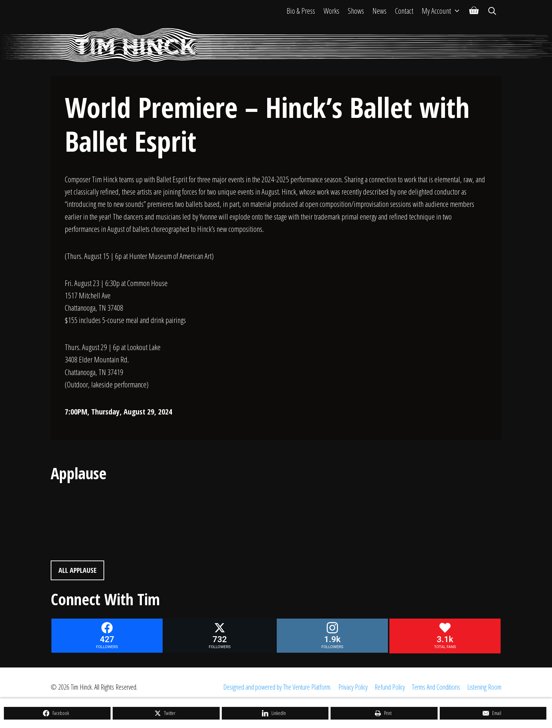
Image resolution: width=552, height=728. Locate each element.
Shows (356, 10)
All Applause (77, 570)
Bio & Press (301, 10)
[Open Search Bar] (492, 10)
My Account (443, 10)
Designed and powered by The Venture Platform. (277, 687)
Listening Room (484, 687)
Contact (404, 10)
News (379, 10)
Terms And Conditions (436, 687)
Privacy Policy (353, 687)
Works (331, 10)
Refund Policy (390, 687)
